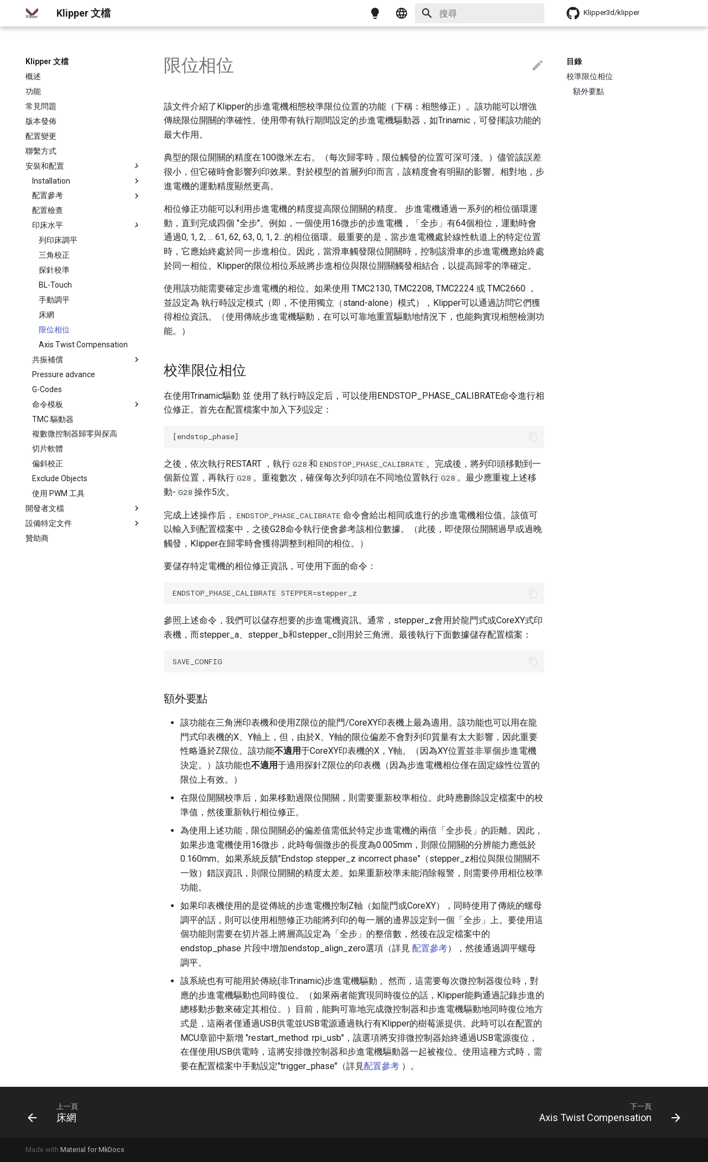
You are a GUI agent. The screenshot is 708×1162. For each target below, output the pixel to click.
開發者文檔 (83, 508)
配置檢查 (47, 210)
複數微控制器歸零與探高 (74, 433)
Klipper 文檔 (47, 61)
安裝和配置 (83, 166)
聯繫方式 (40, 151)
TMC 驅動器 (53, 419)
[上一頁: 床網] (55, 1112)
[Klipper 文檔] (32, 13)
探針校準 (54, 269)
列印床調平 (58, 240)
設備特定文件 (83, 523)
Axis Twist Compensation (83, 344)
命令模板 (87, 404)
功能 (33, 91)
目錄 (574, 61)
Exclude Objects (59, 478)
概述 (33, 76)
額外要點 (588, 91)
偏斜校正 (47, 463)
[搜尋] (479, 13)
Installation (87, 181)
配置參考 (87, 196)
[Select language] (402, 13)
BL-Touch (55, 284)
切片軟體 (47, 448)
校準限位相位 (589, 76)
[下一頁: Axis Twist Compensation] (606, 1112)
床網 (46, 314)
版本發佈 (40, 121)
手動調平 (54, 299)
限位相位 (54, 329)
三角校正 (54, 255)
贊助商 (37, 538)
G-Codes (47, 389)
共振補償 (87, 359)
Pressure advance (63, 374)
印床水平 (87, 225)
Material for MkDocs (92, 1149)
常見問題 (40, 106)
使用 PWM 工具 (58, 493)
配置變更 (40, 136)
